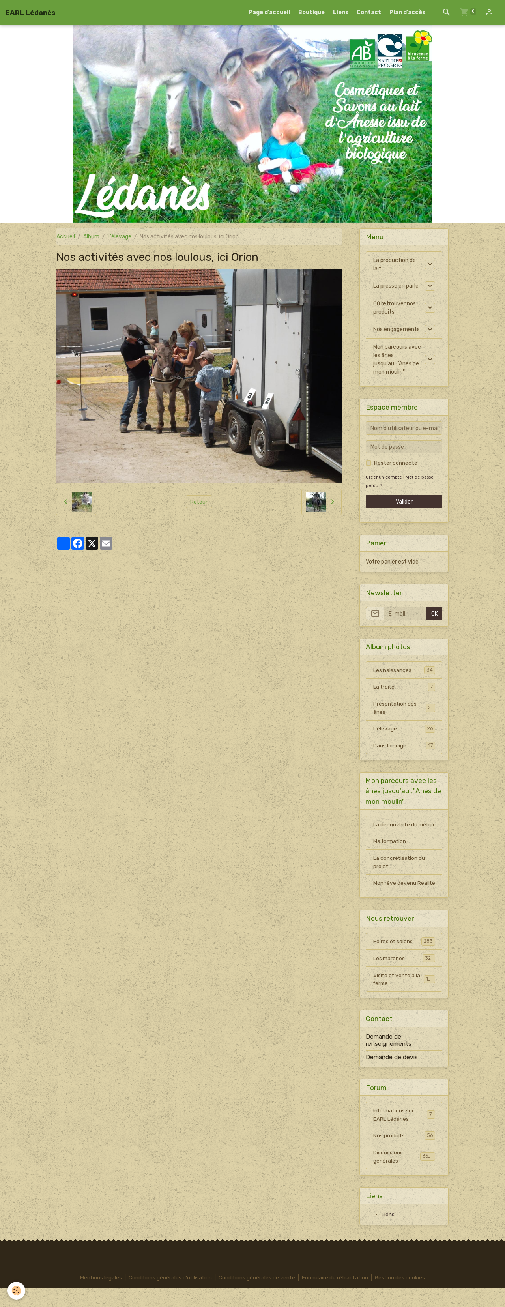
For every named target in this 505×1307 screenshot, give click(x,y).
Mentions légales (99, 1297)
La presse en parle (396, 286)
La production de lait (394, 264)
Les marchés (404, 977)
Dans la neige (404, 746)
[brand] (31, 12)
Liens (340, 12)
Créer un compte (384, 477)
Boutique (311, 12)
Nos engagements (396, 329)
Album (91, 236)
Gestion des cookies (402, 1297)
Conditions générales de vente (256, 1297)
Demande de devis (392, 1075)
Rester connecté (395, 463)
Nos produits (404, 1155)
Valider (404, 501)
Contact (369, 12)
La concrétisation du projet (399, 871)
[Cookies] (17, 1291)
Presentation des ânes (404, 708)
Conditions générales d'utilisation (169, 1297)
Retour (199, 501)
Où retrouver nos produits (394, 307)
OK (434, 613)
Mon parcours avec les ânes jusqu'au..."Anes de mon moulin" (397, 359)
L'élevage (119, 236)
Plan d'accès (407, 12)
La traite (404, 687)
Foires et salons (404, 960)
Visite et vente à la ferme (404, 998)
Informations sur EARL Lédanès (404, 1133)
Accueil (65, 236)
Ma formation (390, 850)
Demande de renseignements (388, 1059)
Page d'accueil (269, 12)
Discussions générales (404, 1175)
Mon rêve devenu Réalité (394, 896)
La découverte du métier (395, 829)
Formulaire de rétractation (336, 1297)
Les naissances (404, 670)
